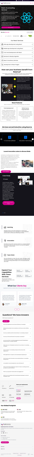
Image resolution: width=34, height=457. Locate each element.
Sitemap (32, 454)
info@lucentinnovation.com (26, 0)
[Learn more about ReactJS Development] (20, 271)
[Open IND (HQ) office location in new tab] (8, 411)
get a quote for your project (8, 203)
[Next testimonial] (18, 309)
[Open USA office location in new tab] (24, 411)
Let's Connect (11, 27)
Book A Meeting (6, 171)
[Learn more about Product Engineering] (28, 271)
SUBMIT (18, 398)
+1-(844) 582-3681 (19, 0)
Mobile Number (27, 394)
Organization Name (28, 391)
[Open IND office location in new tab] (8, 418)
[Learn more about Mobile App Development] (20, 276)
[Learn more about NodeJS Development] (28, 276)
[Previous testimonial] (16, 309)
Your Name (18, 391)
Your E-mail (18, 394)
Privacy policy (29, 454)
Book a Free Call (5, 442)
